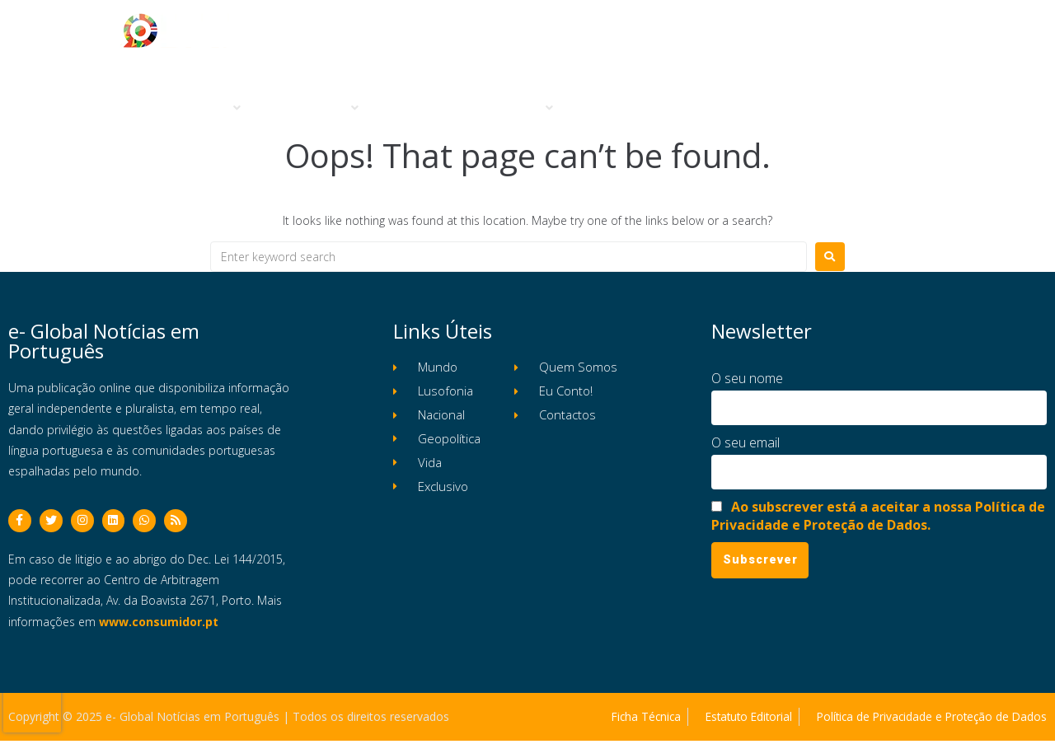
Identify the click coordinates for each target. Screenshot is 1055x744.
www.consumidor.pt (158, 625)
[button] (210, 108)
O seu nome (747, 378)
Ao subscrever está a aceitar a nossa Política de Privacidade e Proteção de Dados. (878, 516)
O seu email (745, 442)
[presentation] (32, 707)
